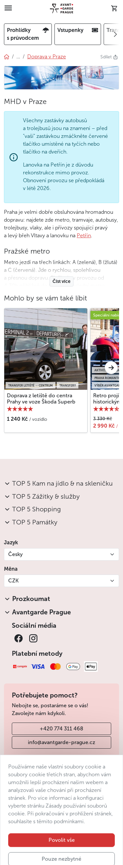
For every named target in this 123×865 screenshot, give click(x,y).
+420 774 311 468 (61, 729)
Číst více (61, 281)
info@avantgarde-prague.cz (61, 742)
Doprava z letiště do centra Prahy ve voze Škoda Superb (41, 398)
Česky (15, 554)
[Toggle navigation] (8, 8)
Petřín (84, 235)
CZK (13, 581)
